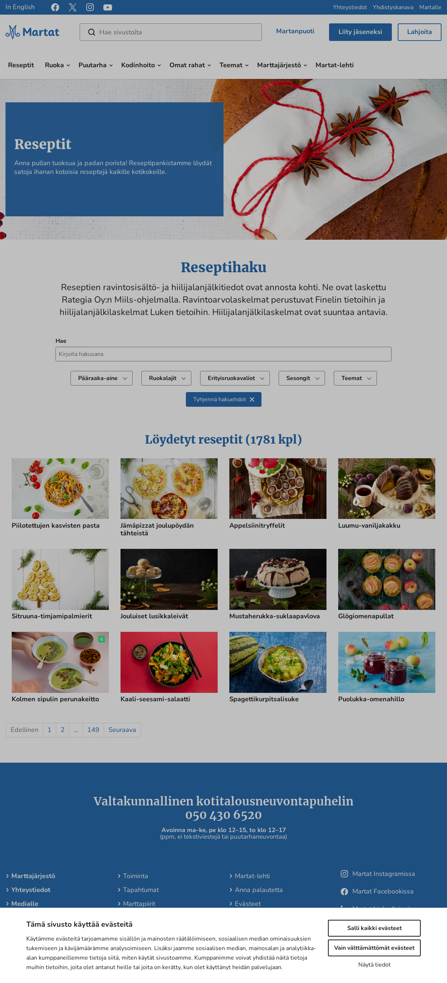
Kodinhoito (138, 65)
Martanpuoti (295, 31)
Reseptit (21, 65)
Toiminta (135, 876)
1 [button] (49, 729)
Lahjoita (419, 31)
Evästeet (248, 903)
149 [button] (93, 729)
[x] (73, 7)
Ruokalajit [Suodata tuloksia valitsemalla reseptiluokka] (168, 378)
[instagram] (90, 7)
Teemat (230, 65)
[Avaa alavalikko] (68, 64)
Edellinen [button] (24, 729)
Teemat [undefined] (357, 378)
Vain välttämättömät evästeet (374, 948)
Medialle (24, 903)
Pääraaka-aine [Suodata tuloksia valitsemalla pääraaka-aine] (103, 378)
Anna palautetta (259, 889)
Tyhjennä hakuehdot (223, 399)
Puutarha (93, 65)
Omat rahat (187, 65)
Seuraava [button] (122, 729)
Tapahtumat (141, 889)
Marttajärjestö (279, 65)
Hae (61, 341)
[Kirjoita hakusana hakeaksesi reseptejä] (223, 354)
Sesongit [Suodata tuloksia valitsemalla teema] (303, 378)
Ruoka (54, 65)
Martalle (430, 7)
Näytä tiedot (374, 965)
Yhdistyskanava (393, 7)
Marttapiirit (139, 903)
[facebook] (55, 7)
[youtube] (107, 7)
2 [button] (63, 729)
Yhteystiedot (350, 7)
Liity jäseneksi (360, 31)
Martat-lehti (335, 65)
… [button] (76, 729)
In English (20, 7)
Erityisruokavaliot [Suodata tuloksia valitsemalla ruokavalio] (237, 378)
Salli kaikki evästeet (374, 928)
